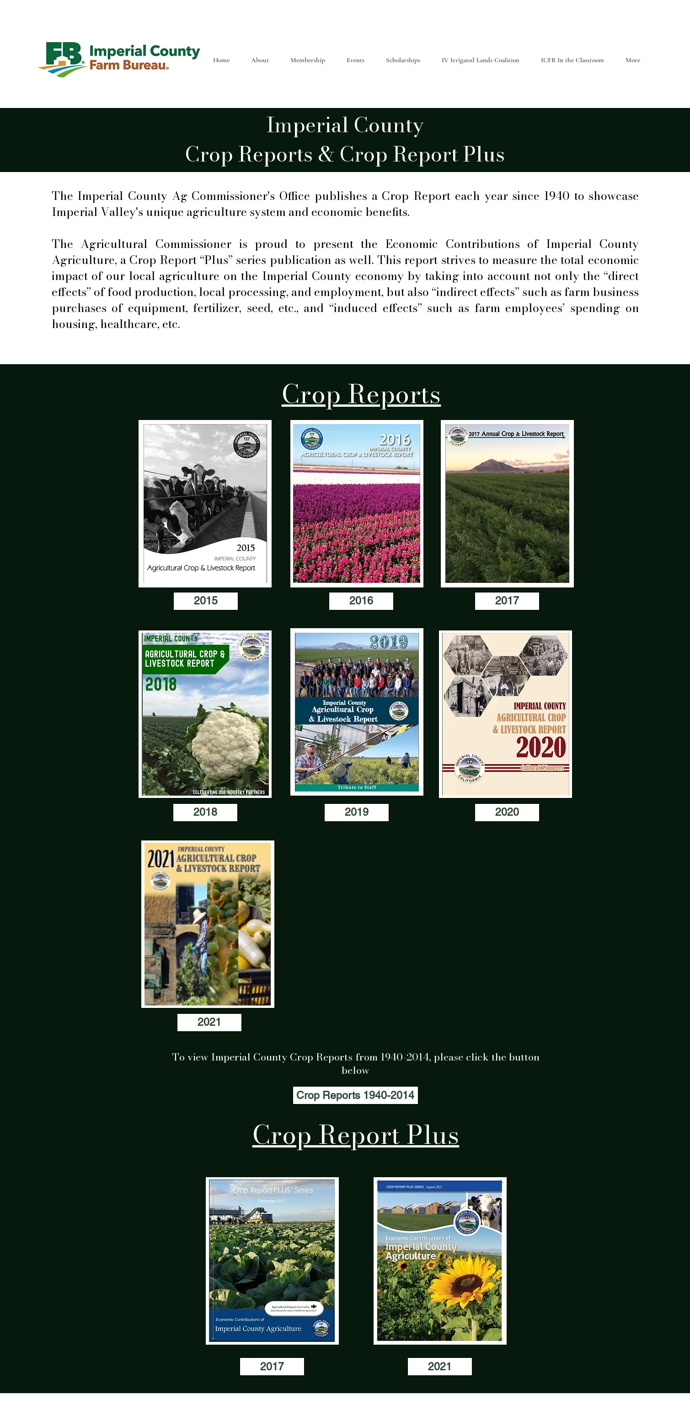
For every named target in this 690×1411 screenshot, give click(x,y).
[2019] (356, 812)
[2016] (361, 601)
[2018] (205, 812)
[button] (259, 60)
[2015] (205, 601)
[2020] (507, 812)
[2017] (507, 601)
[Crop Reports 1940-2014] (355, 1095)
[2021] (209, 1022)
